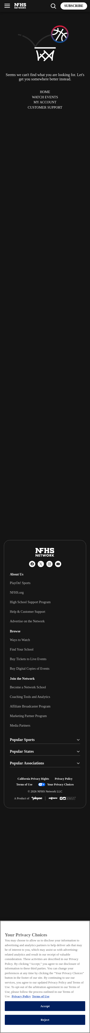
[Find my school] (53, 6)
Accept (45, 1006)
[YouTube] (58, 564)
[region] (45, 977)
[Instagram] (49, 564)
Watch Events (45, 97)
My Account (45, 102)
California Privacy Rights (33, 778)
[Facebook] (32, 564)
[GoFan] (68, 798)
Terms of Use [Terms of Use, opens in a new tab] (40, 996)
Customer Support (45, 107)
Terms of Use (24, 784)
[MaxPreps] (53, 798)
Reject (45, 1020)
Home (45, 92)
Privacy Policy (63, 778)
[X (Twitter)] (41, 564)
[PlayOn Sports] (36, 798)
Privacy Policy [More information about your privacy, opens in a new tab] (21, 996)
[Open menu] (7, 5)
